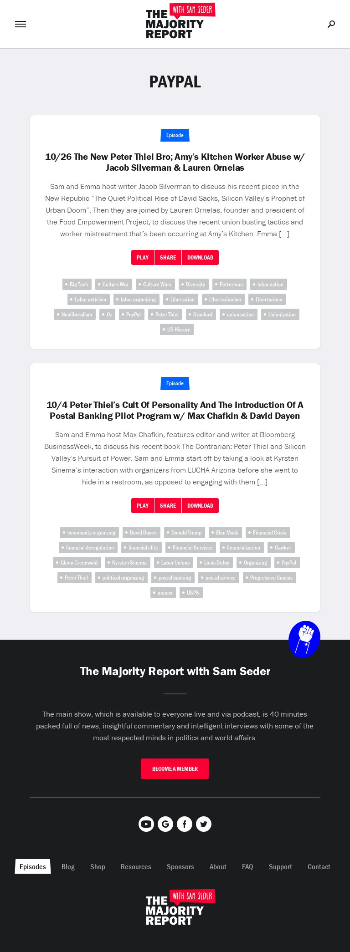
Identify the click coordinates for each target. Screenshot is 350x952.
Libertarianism (225, 299)
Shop (97, 866)
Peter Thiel (167, 314)
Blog (68, 866)
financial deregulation (90, 547)
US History (178, 329)
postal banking (175, 577)
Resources (136, 866)
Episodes (33, 866)
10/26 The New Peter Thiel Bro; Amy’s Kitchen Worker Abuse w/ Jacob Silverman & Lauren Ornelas (175, 162)
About (218, 866)
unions (165, 592)
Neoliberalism (77, 314)
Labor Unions (175, 562)
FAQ (247, 866)
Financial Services (192, 547)
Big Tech (79, 284)
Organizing (255, 562)
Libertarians (269, 299)
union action (240, 314)
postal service (221, 577)
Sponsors (180, 866)
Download (200, 257)
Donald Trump (186, 532)
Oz (109, 314)
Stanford (202, 314)
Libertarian (182, 299)
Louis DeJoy (216, 562)
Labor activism (90, 299)
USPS (193, 592)
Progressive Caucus (271, 577)
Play (143, 257)
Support (280, 866)
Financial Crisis (269, 532)
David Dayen (143, 532)
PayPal (133, 314)
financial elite (143, 547)
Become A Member (175, 769)
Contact (319, 866)
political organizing (123, 577)
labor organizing (138, 299)
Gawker (283, 547)
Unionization (282, 314)
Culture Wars (157, 284)
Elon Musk (227, 532)
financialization (243, 547)
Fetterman (231, 284)
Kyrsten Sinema (129, 562)
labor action (270, 284)
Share (168, 257)
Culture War (116, 284)
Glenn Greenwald (79, 562)
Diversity (195, 284)
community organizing (91, 532)
